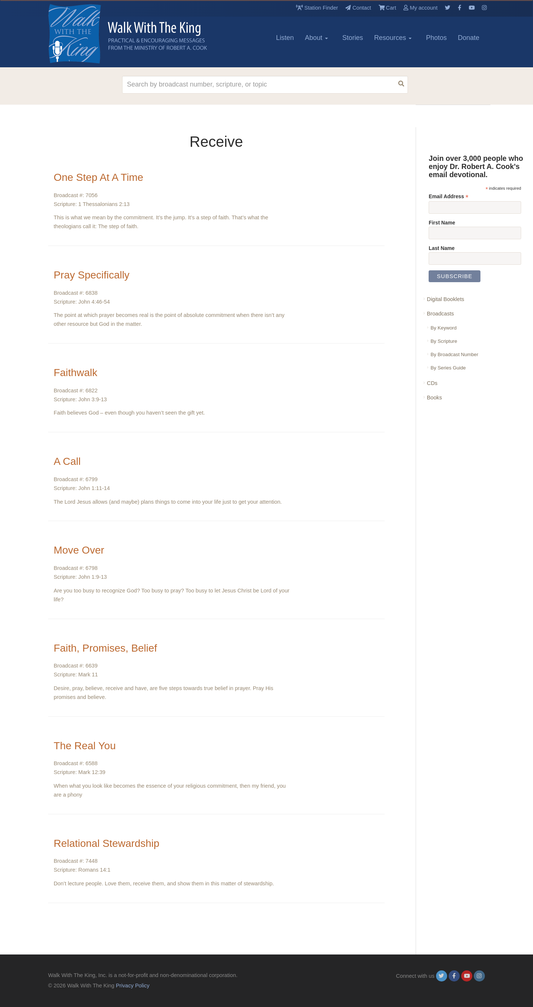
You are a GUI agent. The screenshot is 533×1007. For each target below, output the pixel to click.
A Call (67, 461)
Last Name (442, 248)
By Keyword (443, 328)
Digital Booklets (445, 299)
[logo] (81, 34)
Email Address (448, 196)
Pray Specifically (92, 275)
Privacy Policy (133, 986)
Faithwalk (75, 372)
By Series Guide (448, 368)
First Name (442, 223)
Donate (468, 37)
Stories (352, 37)
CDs (432, 383)
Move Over (79, 550)
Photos (436, 37)
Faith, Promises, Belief (105, 648)
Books (434, 398)
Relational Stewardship (107, 843)
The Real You (85, 745)
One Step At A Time (99, 177)
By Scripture (443, 341)
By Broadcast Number (454, 354)
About (316, 37)
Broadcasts (440, 314)
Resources (393, 37)
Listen (285, 37)
